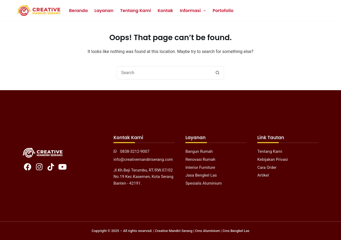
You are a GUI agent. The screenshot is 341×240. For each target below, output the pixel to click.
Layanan (103, 10)
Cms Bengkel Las (235, 231)
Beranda (78, 10)
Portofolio (222, 10)
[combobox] (164, 72)
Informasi (194, 10)
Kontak (165, 10)
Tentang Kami (135, 10)
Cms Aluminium (207, 231)
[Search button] (217, 72)
